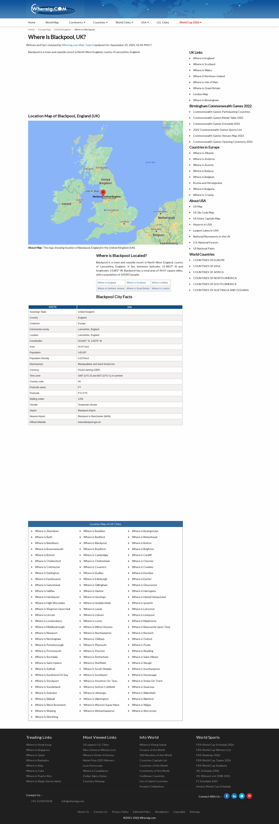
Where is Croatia (203, 194)
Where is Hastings (95, 597)
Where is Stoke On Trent (147, 680)
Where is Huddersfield (97, 603)
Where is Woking (45, 710)
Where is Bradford (95, 549)
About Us (83, 811)
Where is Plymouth (95, 644)
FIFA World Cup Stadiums (211, 765)
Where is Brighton (143, 549)
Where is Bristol (44, 555)
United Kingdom (62, 29)
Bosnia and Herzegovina (207, 182)
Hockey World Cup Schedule (213, 786)
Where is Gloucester (144, 585)
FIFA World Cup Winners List (213, 749)
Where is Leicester (143, 609)
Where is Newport (46, 632)
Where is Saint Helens (48, 662)
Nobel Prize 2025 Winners (98, 760)
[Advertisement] (105, 84)
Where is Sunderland (47, 686)
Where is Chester (142, 561)
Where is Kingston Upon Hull (52, 609)
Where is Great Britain (138, 288)
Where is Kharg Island (153, 744)
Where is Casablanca (95, 770)
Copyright (179, 811)
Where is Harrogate (144, 591)
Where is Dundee (142, 573)
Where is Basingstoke (145, 531)
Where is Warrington (96, 698)
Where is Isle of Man (205, 82)
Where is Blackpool (95, 543)
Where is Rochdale (46, 656)
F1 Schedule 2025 (207, 781)
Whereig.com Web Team (77, 45)
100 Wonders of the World (156, 755)
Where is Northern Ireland (111, 288)
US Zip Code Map (203, 212)
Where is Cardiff (142, 555)
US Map (197, 206)
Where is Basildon (94, 531)
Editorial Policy (142, 811)
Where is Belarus (203, 170)
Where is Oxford (142, 638)
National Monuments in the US (211, 236)
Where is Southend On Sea (51, 674)
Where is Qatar (35, 755)
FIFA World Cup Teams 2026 (213, 760)
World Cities (123, 22)
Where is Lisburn (94, 615)
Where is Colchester (47, 567)
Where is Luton (93, 620)
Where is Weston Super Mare (101, 704)
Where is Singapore (38, 749)
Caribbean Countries (152, 776)
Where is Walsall (45, 698)
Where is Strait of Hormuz (98, 755)
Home (31, 22)
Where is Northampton (97, 632)
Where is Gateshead (47, 585)
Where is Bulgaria (203, 188)
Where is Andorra (203, 159)
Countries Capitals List (153, 760)
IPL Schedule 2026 (207, 770)
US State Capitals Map (206, 218)
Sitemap (195, 811)
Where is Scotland (136, 282)
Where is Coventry (95, 567)
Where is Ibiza (34, 765)
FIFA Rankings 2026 (208, 755)
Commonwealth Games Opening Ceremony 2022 (223, 141)
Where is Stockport (47, 680)
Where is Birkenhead (144, 537)
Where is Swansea (143, 686)
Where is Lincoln (45, 615)
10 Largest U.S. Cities (96, 744)
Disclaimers (162, 811)
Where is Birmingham (206, 100)
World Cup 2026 (189, 22)
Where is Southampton (146, 668)
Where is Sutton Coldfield (99, 686)
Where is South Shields (98, 668)
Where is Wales (160, 282)
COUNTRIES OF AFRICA (208, 272)
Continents (76, 22)
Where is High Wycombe (50, 603)
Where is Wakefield (143, 692)
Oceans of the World (152, 749)
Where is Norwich (142, 632)
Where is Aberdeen (47, 531)
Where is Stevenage (144, 674)
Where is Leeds (93, 609)
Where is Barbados (37, 760)
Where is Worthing (46, 716)
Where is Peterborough (49, 644)
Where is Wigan (141, 704)
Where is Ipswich (142, 603)
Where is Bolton (142, 543)
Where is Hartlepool (47, 597)
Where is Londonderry (48, 620)
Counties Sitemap (94, 781)
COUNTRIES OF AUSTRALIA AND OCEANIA (221, 290)
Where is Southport (96, 674)
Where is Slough (142, 662)
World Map (52, 22)
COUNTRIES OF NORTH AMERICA (215, 278)
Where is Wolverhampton (99, 710)
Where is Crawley (142, 567)
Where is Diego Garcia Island (43, 781)
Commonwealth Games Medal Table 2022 (218, 117)
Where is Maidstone (144, 620)
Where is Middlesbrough (50, 626)
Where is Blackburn (47, 543)
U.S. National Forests (205, 242)
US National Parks (204, 248)
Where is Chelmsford (48, 561)
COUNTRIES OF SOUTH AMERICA (215, 284)
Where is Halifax (45, 591)
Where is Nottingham (48, 638)
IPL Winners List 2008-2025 (213, 776)
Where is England (107, 282)
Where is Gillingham (96, 585)
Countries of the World (154, 765)
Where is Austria (203, 165)
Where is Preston (94, 650)
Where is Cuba (35, 770)
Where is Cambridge (96, 555)
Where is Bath (43, 537)
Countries (99, 22)
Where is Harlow (93, 591)
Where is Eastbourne (48, 579)
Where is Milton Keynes (98, 626)
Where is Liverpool (143, 615)
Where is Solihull (45, 668)
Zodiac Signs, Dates (95, 776)
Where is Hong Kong (38, 744)
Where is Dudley (93, 573)
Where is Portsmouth (48, 650)
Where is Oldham (94, 638)
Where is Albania (203, 153)
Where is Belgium (203, 176)
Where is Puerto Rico (39, 776)
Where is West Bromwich (50, 704)
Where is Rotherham (96, 656)
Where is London (160, 288)
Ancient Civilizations (152, 786)
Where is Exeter (142, 579)
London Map (200, 94)
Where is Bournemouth (49, 549)
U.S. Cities (163, 22)
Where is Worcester (144, 710)
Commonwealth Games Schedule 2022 (216, 123)
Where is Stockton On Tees (100, 680)
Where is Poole (141, 644)
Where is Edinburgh (95, 579)
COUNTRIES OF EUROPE (209, 260)
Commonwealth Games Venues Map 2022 (218, 135)
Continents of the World (154, 770)
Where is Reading (142, 650)
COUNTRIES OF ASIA (206, 266)
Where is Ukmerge (95, 692)
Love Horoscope (93, 765)
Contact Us (101, 811)
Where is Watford (142, 698)
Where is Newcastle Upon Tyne (151, 626)
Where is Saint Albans (145, 656)
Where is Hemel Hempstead (149, 597)
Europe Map (44, 29)
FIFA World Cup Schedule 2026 (215, 744)
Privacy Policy (120, 811)
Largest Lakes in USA (206, 230)
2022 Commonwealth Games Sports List (217, 129)
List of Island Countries (154, 781)
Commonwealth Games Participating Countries (221, 111)
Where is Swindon (46, 692)
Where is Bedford (94, 537)
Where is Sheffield (95, 662)
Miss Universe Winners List (99, 749)
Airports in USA (202, 224)
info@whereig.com (73, 801)
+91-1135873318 (41, 801)
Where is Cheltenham (97, 561)
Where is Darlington (47, 573)
